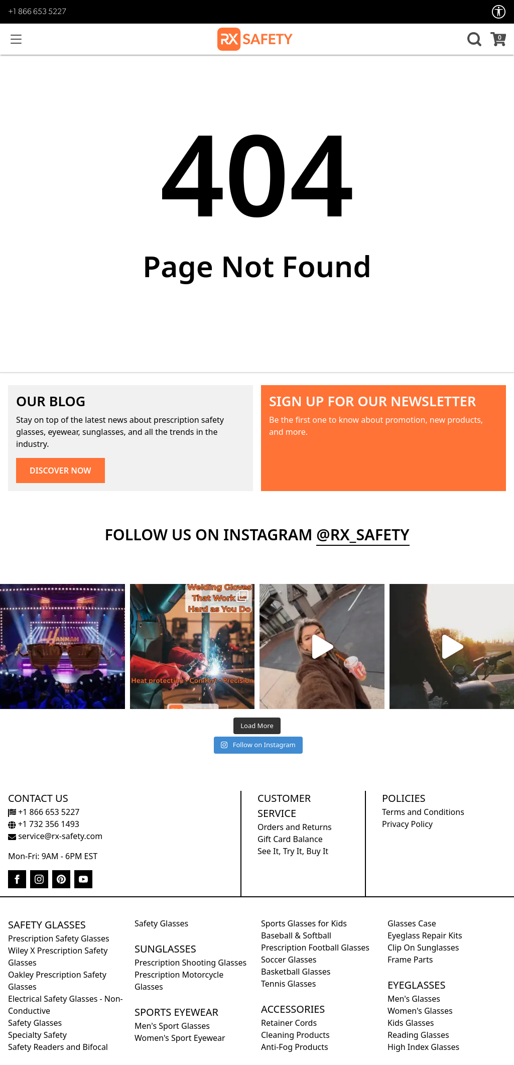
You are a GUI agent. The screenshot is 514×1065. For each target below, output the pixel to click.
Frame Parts (410, 959)
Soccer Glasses (288, 959)
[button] (472, 39)
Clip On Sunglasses (423, 947)
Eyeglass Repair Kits (425, 935)
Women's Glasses (420, 1010)
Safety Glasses (47, 924)
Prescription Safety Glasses (58, 938)
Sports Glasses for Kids (304, 923)
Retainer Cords (289, 1022)
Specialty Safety (37, 1034)
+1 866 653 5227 (37, 12)
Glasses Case (412, 923)
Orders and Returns (295, 827)
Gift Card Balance (290, 839)
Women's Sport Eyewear (180, 1037)
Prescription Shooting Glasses (190, 962)
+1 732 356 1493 (43, 824)
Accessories (293, 1009)
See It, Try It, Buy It (293, 851)
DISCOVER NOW (60, 470)
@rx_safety (362, 534)
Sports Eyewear (176, 1012)
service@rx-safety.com (55, 836)
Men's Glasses (414, 998)
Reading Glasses (418, 1034)
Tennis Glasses (288, 983)
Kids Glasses (411, 1022)
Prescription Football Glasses (315, 947)
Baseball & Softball (296, 935)
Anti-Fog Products (294, 1046)
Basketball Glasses (295, 971)
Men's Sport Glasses (172, 1025)
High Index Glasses (423, 1046)
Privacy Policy (407, 824)
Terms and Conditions (423, 811)
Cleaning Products (295, 1034)
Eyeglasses (416, 985)
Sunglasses (165, 949)
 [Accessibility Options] (499, 12)
